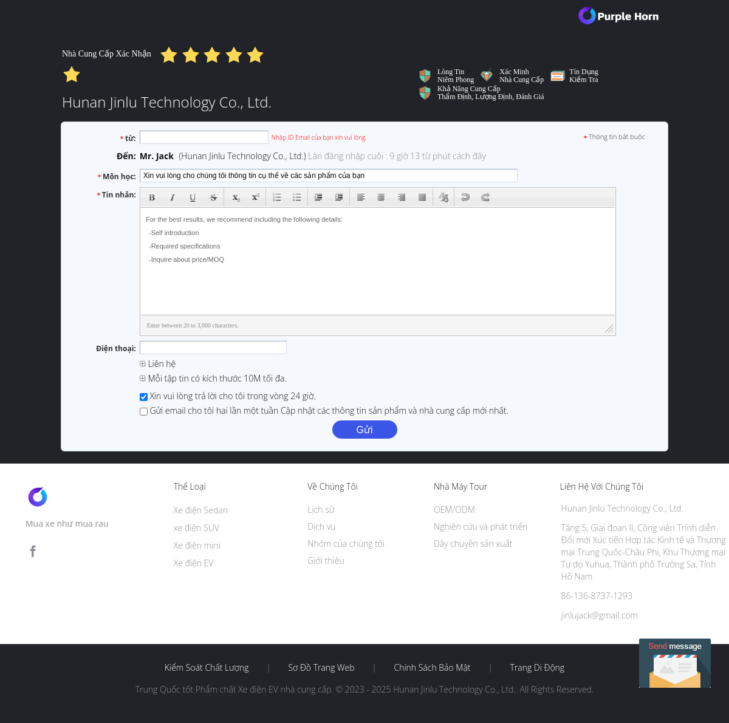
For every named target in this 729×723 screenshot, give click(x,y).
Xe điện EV (194, 563)
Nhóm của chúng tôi (346, 543)
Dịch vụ (321, 526)
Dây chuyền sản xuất (473, 543)
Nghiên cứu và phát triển (481, 526)
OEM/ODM (454, 509)
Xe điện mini (197, 545)
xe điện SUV (196, 527)
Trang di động (537, 667)
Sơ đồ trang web (321, 667)
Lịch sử (320, 509)
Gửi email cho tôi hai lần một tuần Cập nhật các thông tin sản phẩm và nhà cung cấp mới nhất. (324, 410)
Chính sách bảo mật (432, 667)
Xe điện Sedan (201, 510)
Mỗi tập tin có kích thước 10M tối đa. (213, 378)
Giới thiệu (325, 560)
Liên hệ (158, 363)
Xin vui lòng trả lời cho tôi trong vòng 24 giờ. (228, 396)
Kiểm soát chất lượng (207, 667)
